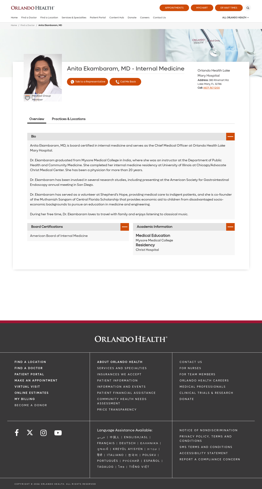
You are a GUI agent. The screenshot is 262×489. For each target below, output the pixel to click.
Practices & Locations (69, 119)
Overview (36, 119)
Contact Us (159, 17)
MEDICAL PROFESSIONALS (203, 387)
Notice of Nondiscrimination (209, 430)
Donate (132, 17)
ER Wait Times (229, 7)
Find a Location (49, 17)
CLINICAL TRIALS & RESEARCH (206, 393)
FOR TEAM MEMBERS (198, 374)
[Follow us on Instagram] (43, 433)
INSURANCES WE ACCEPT (119, 374)
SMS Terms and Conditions (206, 447)
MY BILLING (25, 399)
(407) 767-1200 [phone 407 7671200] (211, 88)
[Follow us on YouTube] (58, 433)
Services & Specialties (74, 17)
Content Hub (116, 17)
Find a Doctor (29, 17)
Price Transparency (117, 409)
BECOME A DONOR (31, 405)
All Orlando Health (234, 17)
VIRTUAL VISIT (27, 387)
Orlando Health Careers (204, 380)
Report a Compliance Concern (210, 459)
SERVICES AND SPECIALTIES (122, 368)
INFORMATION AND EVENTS (121, 387)
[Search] (248, 8)
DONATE (187, 399)
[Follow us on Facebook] (17, 433)
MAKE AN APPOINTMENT (36, 380)
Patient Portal (98, 17)
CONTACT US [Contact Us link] (191, 362)
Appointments (174, 7)
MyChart (202, 7)
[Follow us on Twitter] (30, 431)
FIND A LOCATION (30, 362)
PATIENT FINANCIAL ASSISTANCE (126, 393)
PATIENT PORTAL (29, 374)
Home (14, 17)
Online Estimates (32, 393)
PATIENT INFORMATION (117, 380)
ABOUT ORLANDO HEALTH (120, 362)
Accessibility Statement (204, 453)
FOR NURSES (190, 368)
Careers (144, 17)
